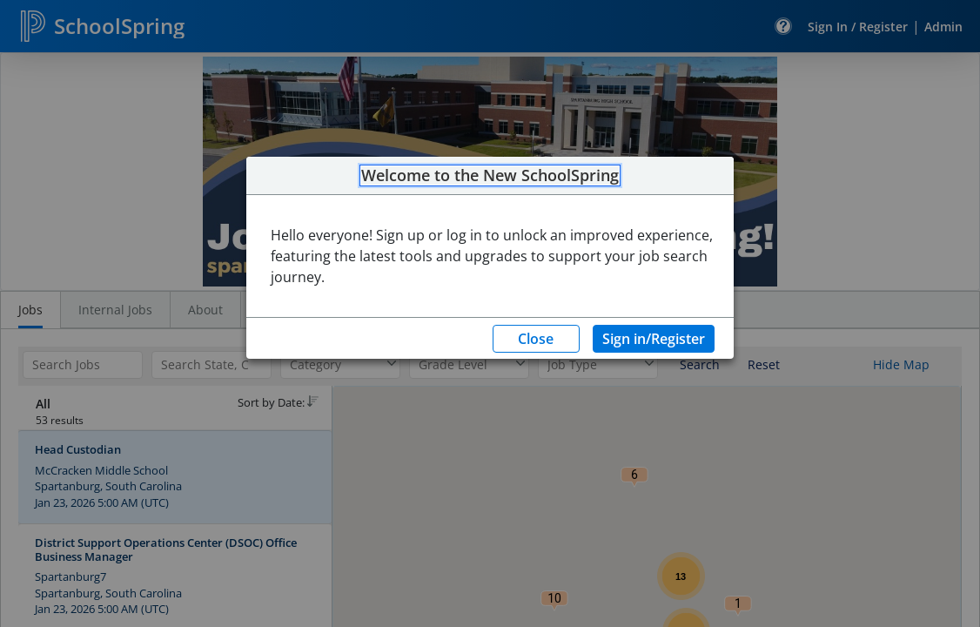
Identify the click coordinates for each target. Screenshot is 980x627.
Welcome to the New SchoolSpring (490, 175)
